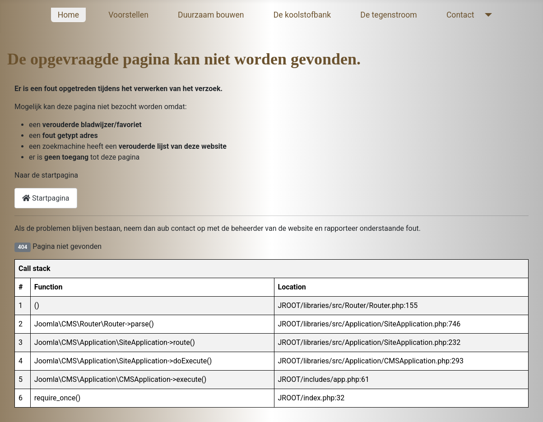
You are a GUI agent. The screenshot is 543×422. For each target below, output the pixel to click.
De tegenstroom (388, 14)
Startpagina (46, 198)
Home (68, 14)
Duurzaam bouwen (211, 14)
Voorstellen (128, 14)
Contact (460, 14)
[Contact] (486, 15)
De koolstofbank (302, 14)
